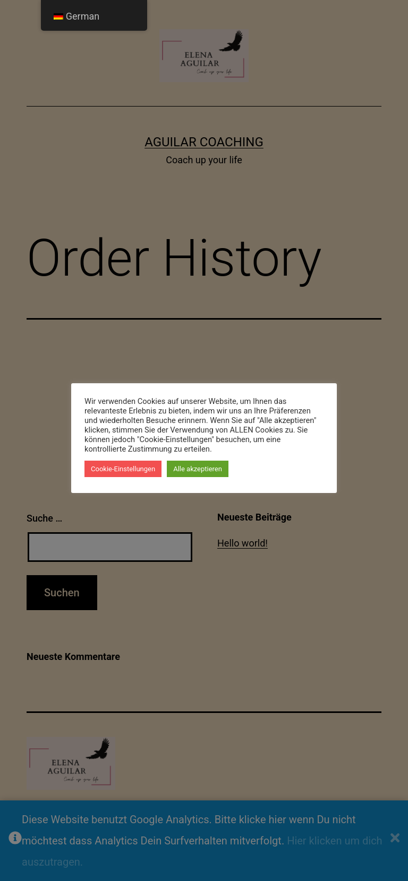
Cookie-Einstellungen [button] (123, 469)
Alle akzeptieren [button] (197, 469)
